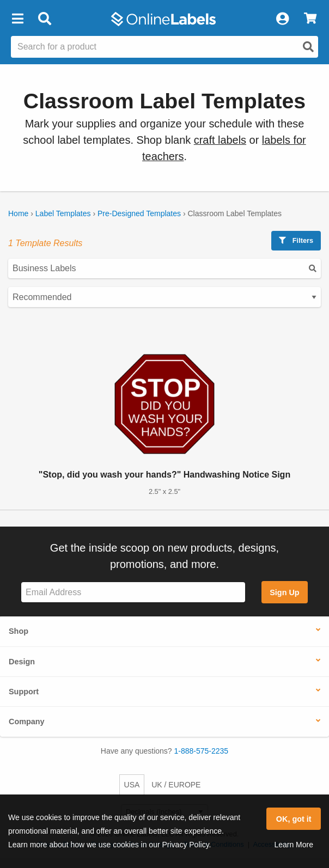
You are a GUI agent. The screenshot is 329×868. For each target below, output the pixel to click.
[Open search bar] (44, 19)
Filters (296, 240)
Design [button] (22, 661)
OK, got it (294, 819)
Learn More (293, 844)
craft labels (220, 140)
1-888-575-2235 (201, 751)
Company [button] (27, 721)
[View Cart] (310, 19)
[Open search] (308, 47)
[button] (17, 19)
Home (18, 213)
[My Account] (282, 19)
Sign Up (284, 592)
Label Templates (63, 213)
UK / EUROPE (175, 784)
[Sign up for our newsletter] (133, 592)
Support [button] (24, 691)
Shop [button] (18, 631)
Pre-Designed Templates (139, 213)
